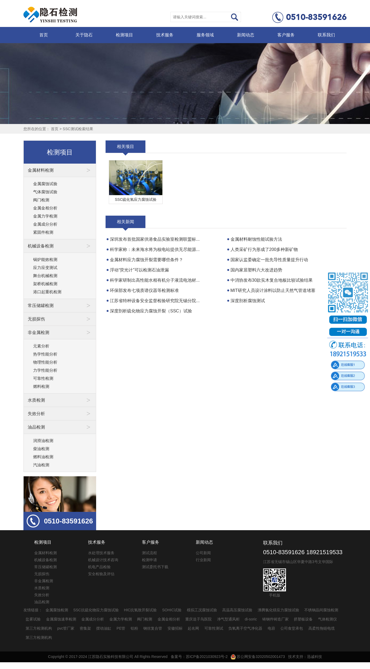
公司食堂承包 (291, 628)
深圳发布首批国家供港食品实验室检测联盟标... (155, 239)
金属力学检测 (45, 216)
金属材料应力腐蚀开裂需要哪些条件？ (146, 259)
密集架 (85, 628)
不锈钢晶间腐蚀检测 (321, 610)
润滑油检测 (43, 440)
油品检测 (41, 602)
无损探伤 (41, 574)
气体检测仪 (327, 619)
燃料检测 (41, 386)
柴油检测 (41, 448)
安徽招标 (175, 628)
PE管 (121, 628)
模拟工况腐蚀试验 (202, 610)
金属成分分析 (45, 224)
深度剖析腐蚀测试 (248, 300)
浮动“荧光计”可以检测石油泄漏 (139, 270)
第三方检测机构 (39, 628)
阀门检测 (41, 200)
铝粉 (134, 628)
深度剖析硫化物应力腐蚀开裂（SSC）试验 (151, 311)
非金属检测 (43, 581)
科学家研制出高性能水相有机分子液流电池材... (155, 280)
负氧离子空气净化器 (245, 628)
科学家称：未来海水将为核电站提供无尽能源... (155, 249)
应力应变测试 (45, 267)
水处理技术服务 (101, 553)
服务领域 (205, 35)
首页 (43, 35)
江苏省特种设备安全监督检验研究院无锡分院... (155, 300)
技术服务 (164, 35)
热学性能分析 (45, 354)
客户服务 (286, 35)
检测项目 (124, 35)
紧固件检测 (43, 232)
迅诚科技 (314, 656)
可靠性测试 (213, 628)
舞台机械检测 (45, 275)
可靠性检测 (43, 378)
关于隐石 (84, 35)
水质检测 (41, 588)
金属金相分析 (45, 208)
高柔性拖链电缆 (321, 628)
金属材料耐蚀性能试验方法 (256, 239)
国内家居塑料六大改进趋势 (256, 270)
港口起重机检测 (47, 291)
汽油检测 (41, 465)
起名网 (193, 628)
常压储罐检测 (45, 567)
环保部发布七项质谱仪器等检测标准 (144, 290)
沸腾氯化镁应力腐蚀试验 (278, 610)
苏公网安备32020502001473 (258, 656)
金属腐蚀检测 (57, 610)
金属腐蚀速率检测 (61, 619)
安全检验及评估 (101, 574)
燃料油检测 (43, 456)
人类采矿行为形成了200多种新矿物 (264, 249)
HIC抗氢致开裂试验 (140, 610)
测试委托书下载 (155, 567)
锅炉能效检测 (45, 259)
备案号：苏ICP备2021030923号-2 (199, 656)
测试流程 (149, 553)
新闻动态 (245, 35)
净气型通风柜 (228, 619)
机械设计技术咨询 (103, 560)
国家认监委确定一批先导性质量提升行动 (269, 259)
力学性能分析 (45, 370)
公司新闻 (203, 553)
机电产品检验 (99, 567)
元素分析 (41, 346)
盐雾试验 (33, 619)
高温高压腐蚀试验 (237, 610)
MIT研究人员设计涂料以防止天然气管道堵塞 (273, 290)
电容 (271, 628)
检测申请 (149, 560)
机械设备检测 (45, 560)
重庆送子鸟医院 (198, 619)
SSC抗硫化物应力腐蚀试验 (96, 610)
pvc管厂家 (66, 628)
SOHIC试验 (171, 610)
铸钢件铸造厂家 (275, 619)
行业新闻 (203, 560)
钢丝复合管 (152, 628)
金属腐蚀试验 (45, 183)
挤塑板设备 (303, 619)
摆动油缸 (103, 628)
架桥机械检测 (45, 283)
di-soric (251, 619)
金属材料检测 (45, 553)
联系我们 (326, 35)
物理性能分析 (45, 362)
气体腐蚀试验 (45, 191)
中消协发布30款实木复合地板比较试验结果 (272, 280)
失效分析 (41, 595)
